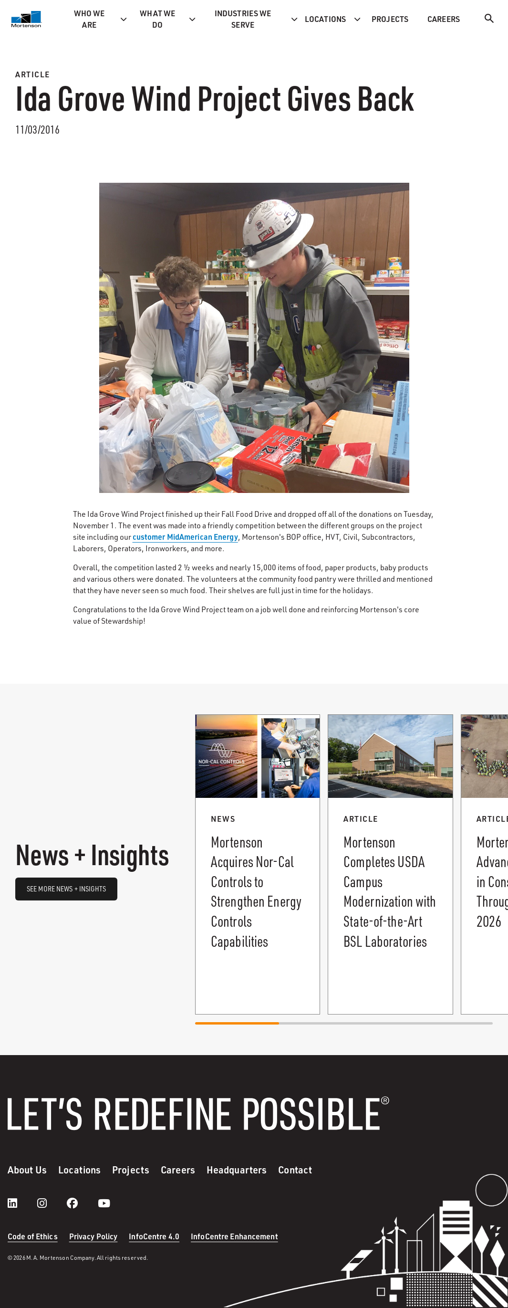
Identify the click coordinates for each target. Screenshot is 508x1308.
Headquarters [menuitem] (237, 1169)
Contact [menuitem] (295, 1169)
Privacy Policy (93, 1236)
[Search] (489, 20)
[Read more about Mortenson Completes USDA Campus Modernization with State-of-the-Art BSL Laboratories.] (390, 864)
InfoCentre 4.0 (154, 1236)
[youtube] (104, 1203)
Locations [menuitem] (325, 19)
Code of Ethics (33, 1236)
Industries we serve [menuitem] (243, 19)
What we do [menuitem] (157, 19)
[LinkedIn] (22, 1203)
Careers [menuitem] (443, 19)
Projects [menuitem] (390, 19)
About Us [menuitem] (27, 1169)
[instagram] (51, 1203)
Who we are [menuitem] (89, 19)
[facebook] (82, 1203)
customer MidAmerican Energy (185, 537)
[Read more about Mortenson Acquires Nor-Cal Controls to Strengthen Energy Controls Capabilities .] (258, 864)
